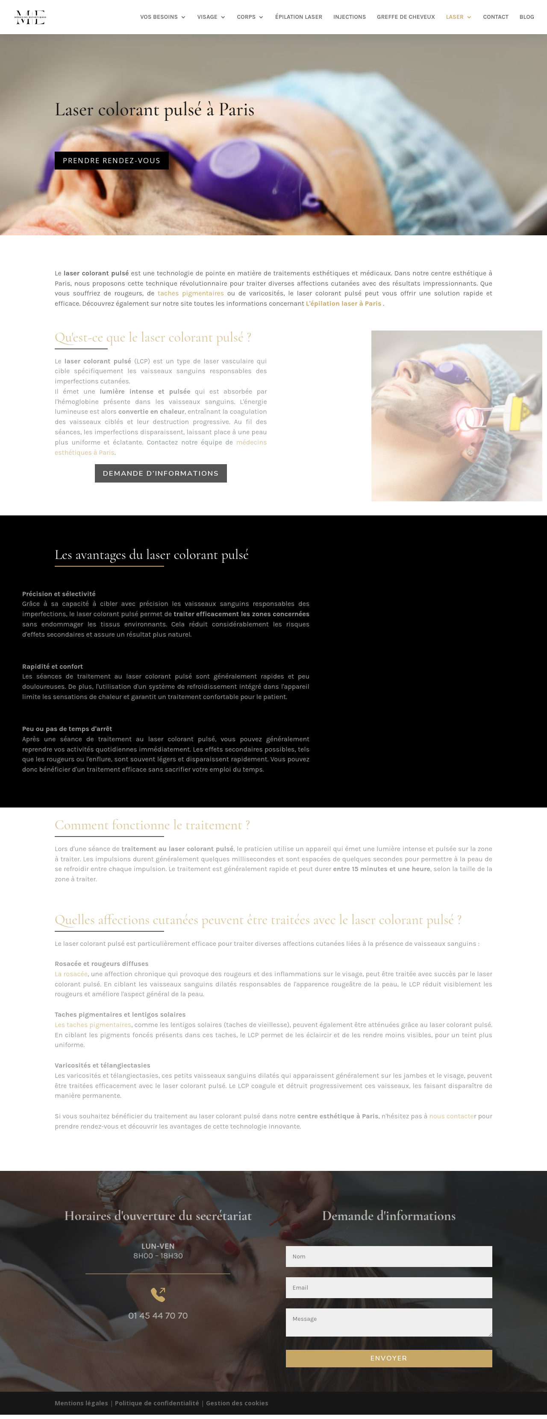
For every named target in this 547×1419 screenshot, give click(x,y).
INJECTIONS (349, 17)
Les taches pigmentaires (93, 1025)
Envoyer (389, 1358)
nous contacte (451, 1116)
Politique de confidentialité (157, 1403)
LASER (455, 17)
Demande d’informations (161, 473)
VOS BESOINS (159, 17)
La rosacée (71, 974)
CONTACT (496, 17)
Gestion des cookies (237, 1403)
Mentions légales (81, 1403)
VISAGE (207, 17)
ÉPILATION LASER (299, 17)
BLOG (526, 17)
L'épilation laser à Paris (344, 303)
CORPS (246, 17)
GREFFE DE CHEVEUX (406, 17)
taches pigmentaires (191, 293)
